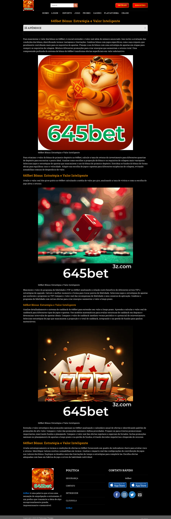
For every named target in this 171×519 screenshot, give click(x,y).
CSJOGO (144, 515)
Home (45, 13)
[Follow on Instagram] (124, 490)
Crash (125, 13)
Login (55, 13)
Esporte (67, 13)
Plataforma (111, 13)
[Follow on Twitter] (132, 490)
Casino (97, 13)
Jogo (77, 13)
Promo (87, 13)
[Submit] (76, 5)
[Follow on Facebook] (116, 490)
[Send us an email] (139, 490)
